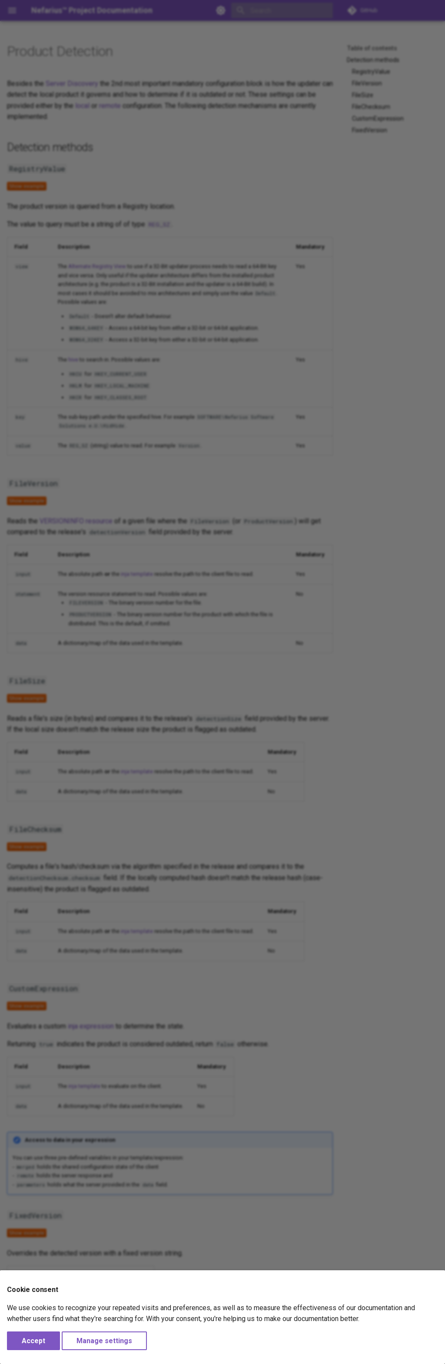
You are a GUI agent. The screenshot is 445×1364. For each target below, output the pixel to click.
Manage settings (104, 1341)
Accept (33, 1341)
